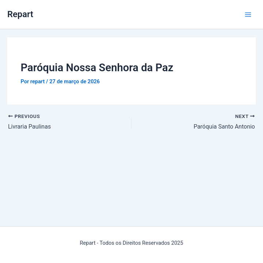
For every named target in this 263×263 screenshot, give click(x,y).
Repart (20, 14)
